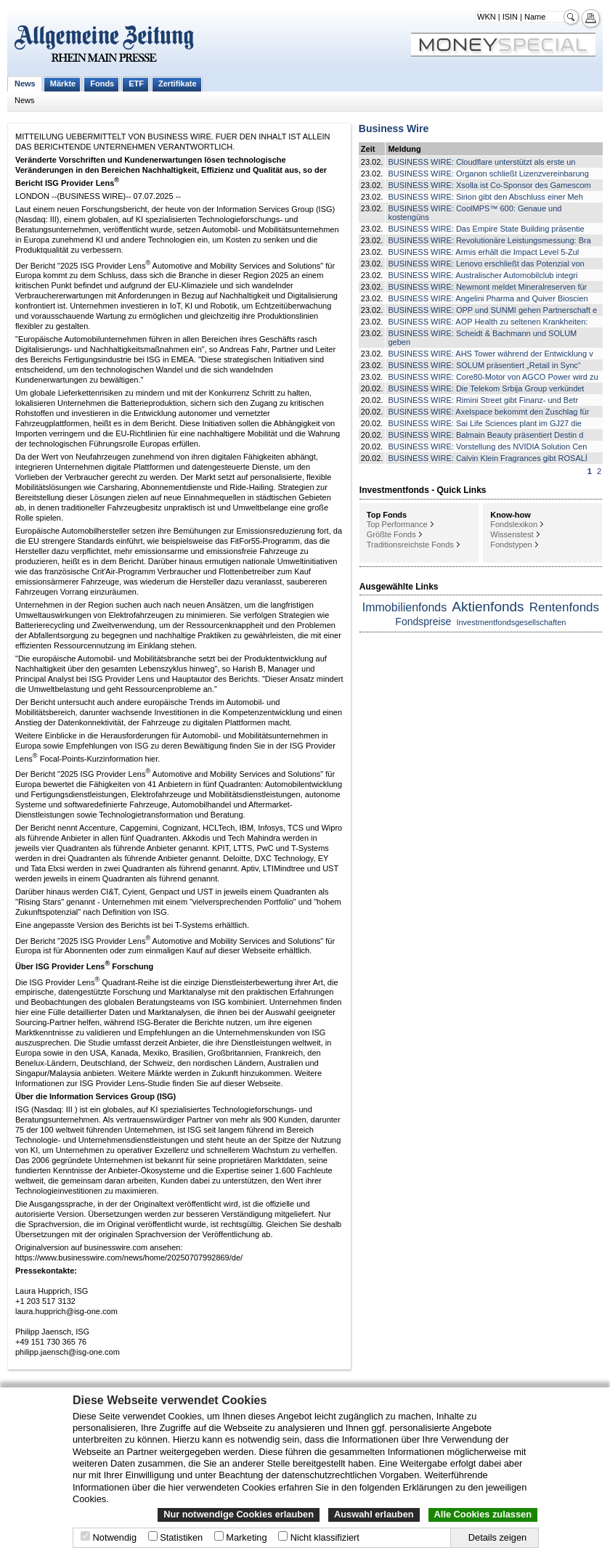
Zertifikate (177, 83)
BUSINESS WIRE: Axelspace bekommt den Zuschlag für (488, 411)
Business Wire (393, 128)
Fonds (102, 83)
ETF (136, 83)
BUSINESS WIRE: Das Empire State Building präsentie (486, 228)
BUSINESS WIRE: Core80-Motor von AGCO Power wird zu (493, 376)
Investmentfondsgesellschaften (511, 622)
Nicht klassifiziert (324, 1537)
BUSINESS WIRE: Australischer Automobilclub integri (482, 275)
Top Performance (397, 524)
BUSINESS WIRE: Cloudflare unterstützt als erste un (481, 162)
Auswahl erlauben (374, 1514)
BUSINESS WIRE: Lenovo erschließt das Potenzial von (486, 263)
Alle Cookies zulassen (483, 1514)
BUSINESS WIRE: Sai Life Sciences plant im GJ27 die (485, 423)
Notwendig (115, 1537)
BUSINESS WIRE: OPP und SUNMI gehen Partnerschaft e (492, 310)
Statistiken (181, 1537)
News (25, 83)
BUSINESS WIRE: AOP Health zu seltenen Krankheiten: (487, 321)
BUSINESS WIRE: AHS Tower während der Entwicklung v (490, 353)
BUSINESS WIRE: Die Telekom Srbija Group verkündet (486, 388)
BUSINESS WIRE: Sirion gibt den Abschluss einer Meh (485, 196)
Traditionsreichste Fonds (410, 544)
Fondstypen (511, 544)
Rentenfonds (564, 607)
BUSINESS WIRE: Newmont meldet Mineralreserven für (487, 286)
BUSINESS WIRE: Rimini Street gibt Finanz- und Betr (483, 400)
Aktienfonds (488, 606)
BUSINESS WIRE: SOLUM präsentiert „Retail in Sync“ (484, 365)
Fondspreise (423, 621)
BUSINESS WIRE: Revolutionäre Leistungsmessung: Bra (489, 240)
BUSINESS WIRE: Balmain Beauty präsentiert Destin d (485, 435)
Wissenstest (511, 534)
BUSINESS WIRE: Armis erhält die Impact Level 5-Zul (483, 252)
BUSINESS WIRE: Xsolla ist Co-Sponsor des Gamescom (489, 185)
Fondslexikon (513, 524)
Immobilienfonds (404, 607)
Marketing (246, 1537)
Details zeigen (497, 1537)
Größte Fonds (391, 534)
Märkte (63, 83)
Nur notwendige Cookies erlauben (238, 1514)
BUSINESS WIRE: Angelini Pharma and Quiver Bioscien (487, 298)
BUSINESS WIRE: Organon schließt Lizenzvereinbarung (488, 173)
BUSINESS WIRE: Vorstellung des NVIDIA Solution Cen (487, 446)
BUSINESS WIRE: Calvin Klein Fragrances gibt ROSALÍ (487, 458)
